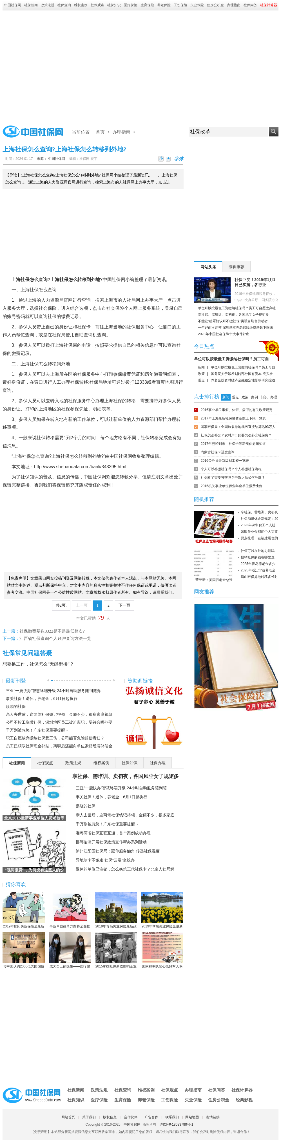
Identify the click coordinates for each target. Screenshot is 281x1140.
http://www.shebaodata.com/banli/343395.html (80, 466)
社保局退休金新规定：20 (259, 519)
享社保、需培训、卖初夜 (259, 512)
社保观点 (97, 5)
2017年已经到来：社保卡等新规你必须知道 (233, 444)
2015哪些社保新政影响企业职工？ (116, 950)
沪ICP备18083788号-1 (176, 1124)
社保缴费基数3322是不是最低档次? (52, 631)
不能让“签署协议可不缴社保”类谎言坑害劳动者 (233, 321)
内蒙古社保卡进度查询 (218, 452)
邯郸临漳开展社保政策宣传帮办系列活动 (111, 842)
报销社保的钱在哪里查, (258, 557)
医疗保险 (130, 5)
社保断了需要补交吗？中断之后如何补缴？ (233, 478)
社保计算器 (242, 1090)
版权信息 (110, 1117)
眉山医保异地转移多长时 (259, 577)
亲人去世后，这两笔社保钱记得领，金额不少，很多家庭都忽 (59, 714)
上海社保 (59, 279)
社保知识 (114, 5)
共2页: (61, 605)
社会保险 (48, 308)
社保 (25, 279)
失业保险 (197, 5)
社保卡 (84, 326)
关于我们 (89, 1117)
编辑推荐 (236, 266)
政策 (201, 374)
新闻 (201, 367)
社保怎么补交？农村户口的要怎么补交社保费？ (236, 435)
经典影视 (244, 1099)
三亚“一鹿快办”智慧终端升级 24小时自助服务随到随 (121, 788)
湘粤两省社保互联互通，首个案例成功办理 (113, 833)
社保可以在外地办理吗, (258, 551)
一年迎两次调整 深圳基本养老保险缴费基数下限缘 (235, 328)
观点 (201, 380)
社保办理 (158, 763)
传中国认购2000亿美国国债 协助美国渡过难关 (24, 950)
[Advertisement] (55, 66)
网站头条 (208, 267)
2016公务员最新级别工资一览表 (225, 461)
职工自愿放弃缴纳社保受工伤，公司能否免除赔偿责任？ (55, 738)
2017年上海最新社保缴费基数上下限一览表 (233, 418)
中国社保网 (12, 5)
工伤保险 (180, 5)
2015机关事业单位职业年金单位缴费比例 (231, 486)
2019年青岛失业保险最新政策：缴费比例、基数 (116, 910)
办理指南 (233, 5)
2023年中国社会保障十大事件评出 (223, 334)
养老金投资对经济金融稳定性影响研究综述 (243, 380)
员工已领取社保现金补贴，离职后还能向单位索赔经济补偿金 (59, 746)
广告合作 (151, 1117)
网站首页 (68, 1117)
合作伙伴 (130, 1117)
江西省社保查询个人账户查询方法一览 (55, 638)
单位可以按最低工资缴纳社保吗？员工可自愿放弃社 (237, 308)
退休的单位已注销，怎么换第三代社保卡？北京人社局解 (125, 869)
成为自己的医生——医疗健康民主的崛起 (70, 950)
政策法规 (47, 5)
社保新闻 (31, 5)
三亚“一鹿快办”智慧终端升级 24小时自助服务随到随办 (53, 690)
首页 (100, 132)
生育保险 (147, 5)
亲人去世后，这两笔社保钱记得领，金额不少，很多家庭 (125, 815)
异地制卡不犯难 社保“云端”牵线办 (105, 860)
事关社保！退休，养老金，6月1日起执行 (41, 698)
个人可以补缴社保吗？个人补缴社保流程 (231, 469)
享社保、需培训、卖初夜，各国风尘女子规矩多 (125, 776)
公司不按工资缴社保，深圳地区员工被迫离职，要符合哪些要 (59, 722)
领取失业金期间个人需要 (259, 532)
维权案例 (81, 5)
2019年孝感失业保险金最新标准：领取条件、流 (162, 910)
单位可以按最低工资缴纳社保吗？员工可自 (231, 359)
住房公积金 (215, 5)
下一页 (124, 605)
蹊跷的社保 (16, 706)
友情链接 (213, 1117)
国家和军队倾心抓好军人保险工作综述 (162, 950)
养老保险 (164, 5)
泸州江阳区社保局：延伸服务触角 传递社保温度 (118, 851)
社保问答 (250, 5)
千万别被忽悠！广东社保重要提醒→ (37, 730)
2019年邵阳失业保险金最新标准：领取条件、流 (24, 910)
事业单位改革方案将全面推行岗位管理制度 (70, 910)
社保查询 (64, 5)
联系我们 (172, 1117)
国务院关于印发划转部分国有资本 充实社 (242, 374)
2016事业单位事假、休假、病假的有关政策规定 (237, 410)
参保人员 (28, 326)
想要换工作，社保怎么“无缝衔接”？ (38, 664)
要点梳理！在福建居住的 (259, 538)
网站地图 (192, 1117)
